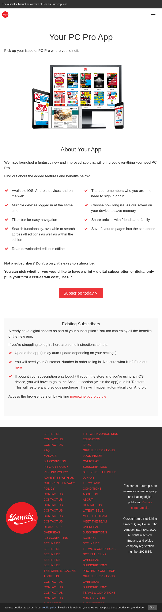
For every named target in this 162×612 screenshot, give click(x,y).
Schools (90, 538)
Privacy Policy (56, 466)
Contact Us (53, 439)
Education (91, 439)
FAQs (87, 444)
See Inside (52, 434)
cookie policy (49, 607)
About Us (90, 494)
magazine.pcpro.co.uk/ (88, 396)
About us (51, 576)
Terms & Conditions (99, 549)
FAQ (47, 450)
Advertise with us (59, 477)
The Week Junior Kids (100, 434)
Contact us (53, 521)
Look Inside (92, 455)
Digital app (53, 527)
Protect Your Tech (99, 570)
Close (153, 607)
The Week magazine (60, 570)
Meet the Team (95, 516)
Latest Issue (93, 510)
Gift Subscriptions (99, 450)
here (18, 367)
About (88, 499)
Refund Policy (56, 472)
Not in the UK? (94, 554)
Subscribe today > (80, 293)
